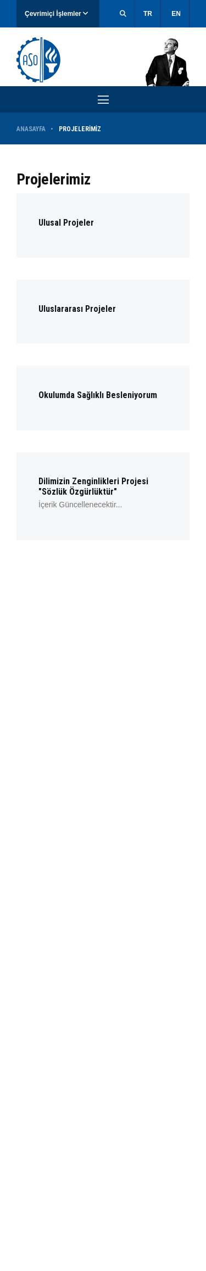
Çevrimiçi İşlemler (56, 14)
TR (147, 14)
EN (176, 14)
